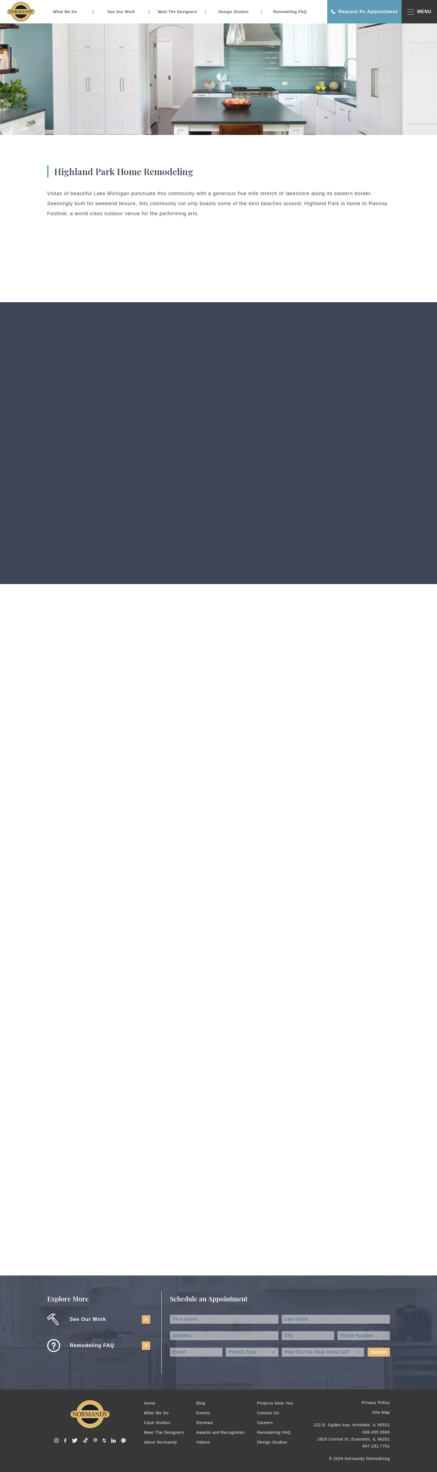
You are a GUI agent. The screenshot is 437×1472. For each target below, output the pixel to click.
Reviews (204, 1422)
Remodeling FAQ (290, 12)
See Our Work (121, 12)
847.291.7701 (376, 1446)
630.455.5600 (376, 1432)
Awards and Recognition (220, 1432)
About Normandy (160, 1442)
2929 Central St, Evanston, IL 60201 (353, 1439)
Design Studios (234, 12)
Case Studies (157, 1422)
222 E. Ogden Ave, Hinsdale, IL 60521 (352, 1425)
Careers (265, 1422)
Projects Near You (275, 1403)
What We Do (65, 12)
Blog (200, 1403)
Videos (203, 1442)
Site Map (381, 1412)
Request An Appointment (364, 11)
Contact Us (268, 1413)
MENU (419, 11)
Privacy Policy (376, 1402)
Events (203, 1413)
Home (150, 1403)
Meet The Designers (177, 12)
